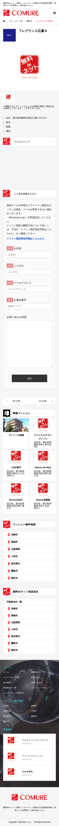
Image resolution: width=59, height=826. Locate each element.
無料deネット (37, 672)
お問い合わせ (36, 682)
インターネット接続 (11, 677)
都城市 (14, 542)
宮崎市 (14, 534)
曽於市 (14, 578)
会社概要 (7, 682)
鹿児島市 (15, 563)
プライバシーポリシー (40, 688)
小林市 (14, 556)
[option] (29, 68)
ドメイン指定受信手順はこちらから (25, 238)
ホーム (6, 672)
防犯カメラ (36, 677)
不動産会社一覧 (14, 602)
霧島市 (14, 571)
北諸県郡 (15, 549)
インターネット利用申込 (13, 693)
